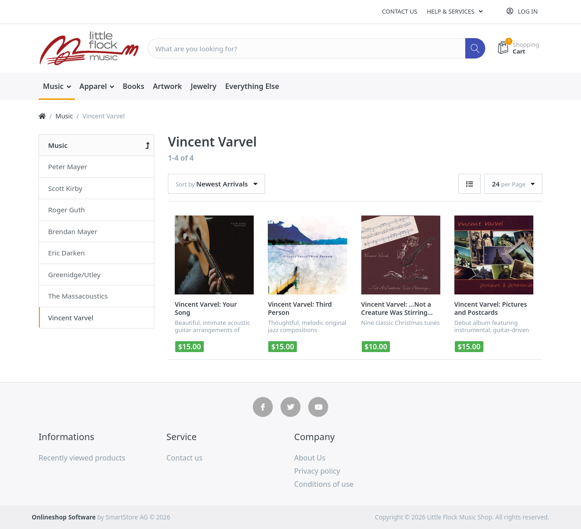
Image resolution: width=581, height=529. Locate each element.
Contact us (400, 11)
